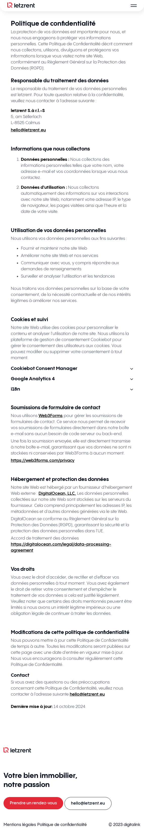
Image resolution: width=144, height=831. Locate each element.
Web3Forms (51, 415)
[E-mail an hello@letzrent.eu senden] (88, 803)
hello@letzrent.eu (28, 130)
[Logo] (21, 6)
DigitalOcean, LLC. (57, 493)
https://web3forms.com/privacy (43, 460)
